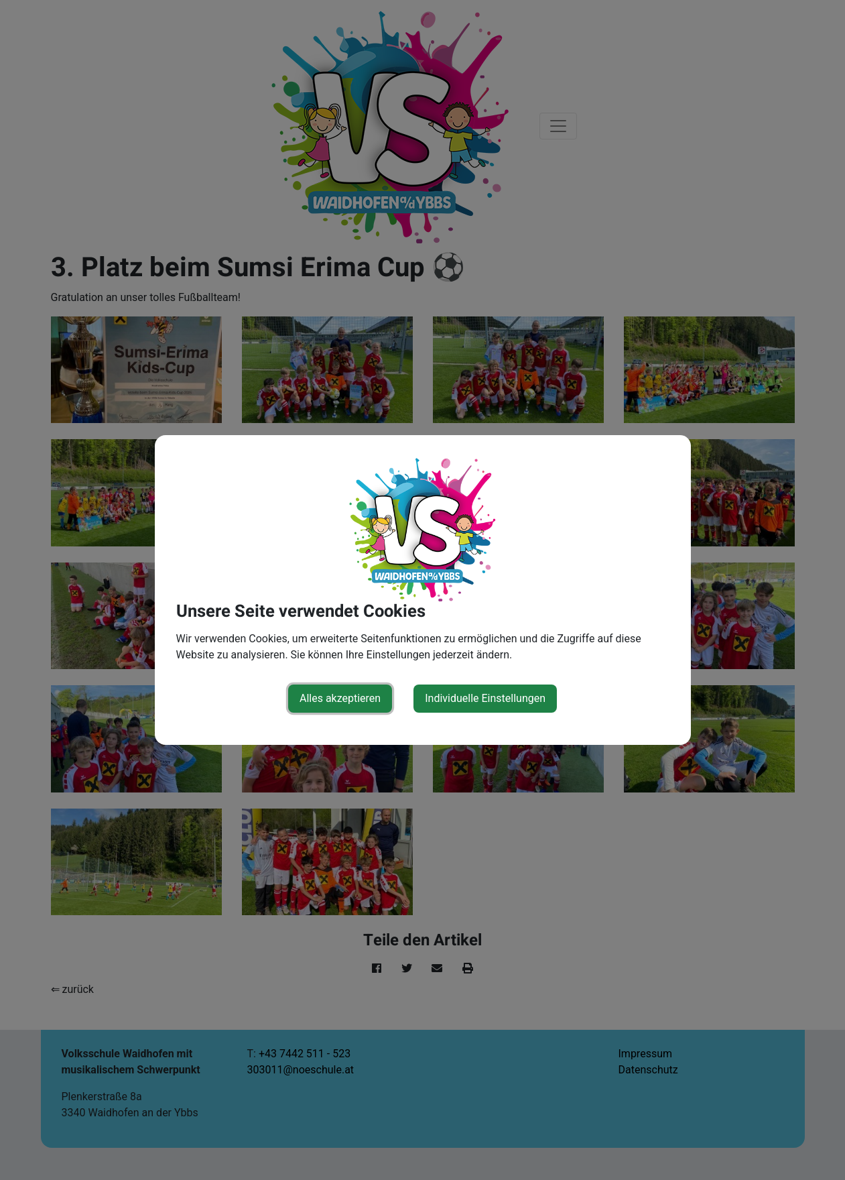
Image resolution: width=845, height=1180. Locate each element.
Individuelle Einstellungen (485, 698)
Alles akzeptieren (340, 698)
